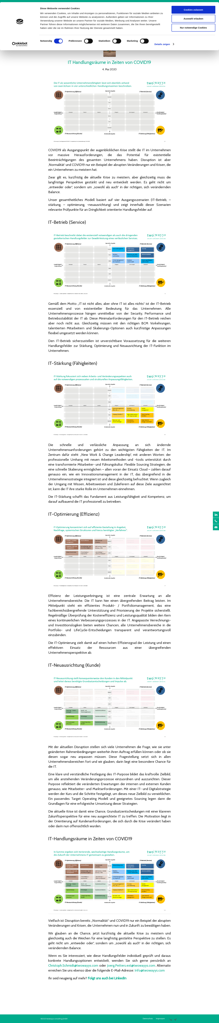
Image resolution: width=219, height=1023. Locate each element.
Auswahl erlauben (193, 16)
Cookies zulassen (193, 7)
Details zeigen (162, 42)
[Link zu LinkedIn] (170, 1018)
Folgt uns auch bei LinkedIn (107, 978)
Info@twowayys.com (150, 970)
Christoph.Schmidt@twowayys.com (73, 965)
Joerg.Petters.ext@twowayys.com (131, 965)
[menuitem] (147, 1018)
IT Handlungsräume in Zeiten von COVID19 (109, 62)
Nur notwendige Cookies (193, 25)
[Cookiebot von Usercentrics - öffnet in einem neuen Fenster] (19, 42)
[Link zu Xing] (175, 1018)
